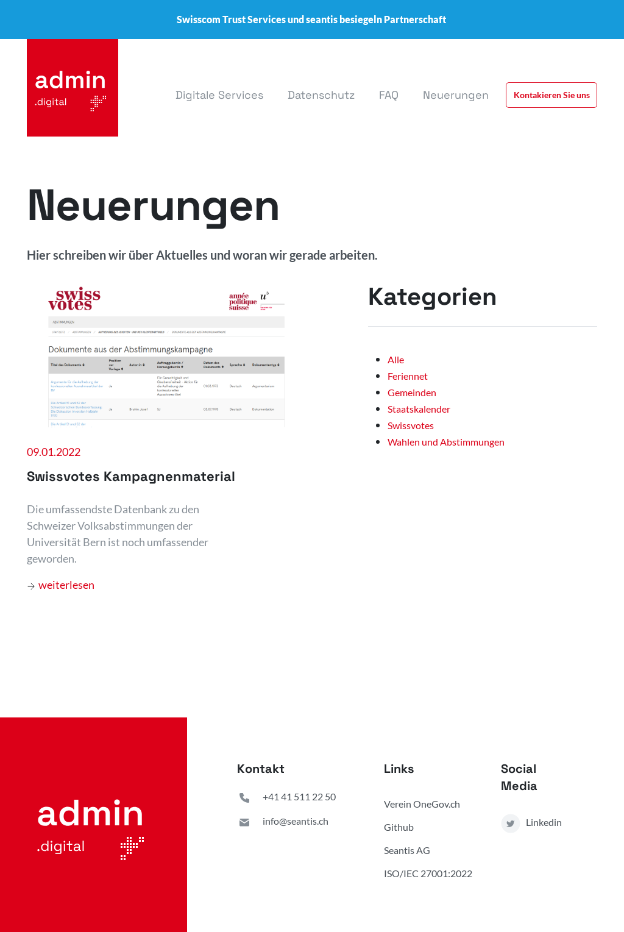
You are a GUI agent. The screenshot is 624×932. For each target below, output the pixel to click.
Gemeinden (412, 392)
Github (399, 827)
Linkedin (531, 823)
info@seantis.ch (282, 822)
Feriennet (408, 376)
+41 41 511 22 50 (286, 798)
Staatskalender (419, 408)
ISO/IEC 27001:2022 (428, 873)
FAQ (389, 95)
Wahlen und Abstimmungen (446, 441)
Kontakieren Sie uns (552, 95)
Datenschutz (321, 95)
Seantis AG (407, 850)
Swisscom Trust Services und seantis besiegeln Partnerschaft (311, 19)
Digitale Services (219, 95)
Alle (396, 359)
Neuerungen (456, 95)
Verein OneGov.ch (422, 803)
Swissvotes (411, 425)
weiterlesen (60, 584)
